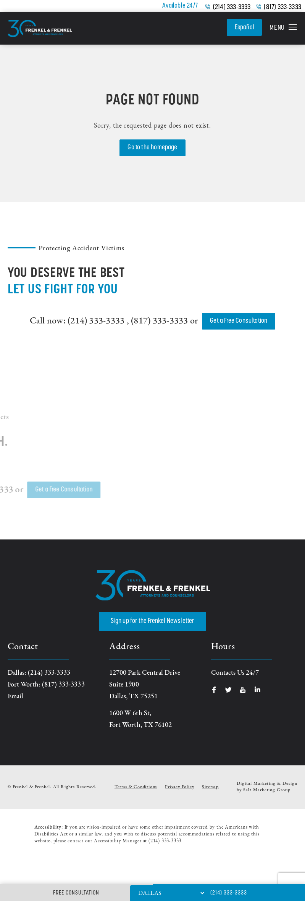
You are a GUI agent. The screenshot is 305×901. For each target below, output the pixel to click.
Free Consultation (76, 893)
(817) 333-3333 (282, 7)
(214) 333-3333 (232, 7)
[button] (283, 28)
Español (244, 27)
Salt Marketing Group (266, 790)
